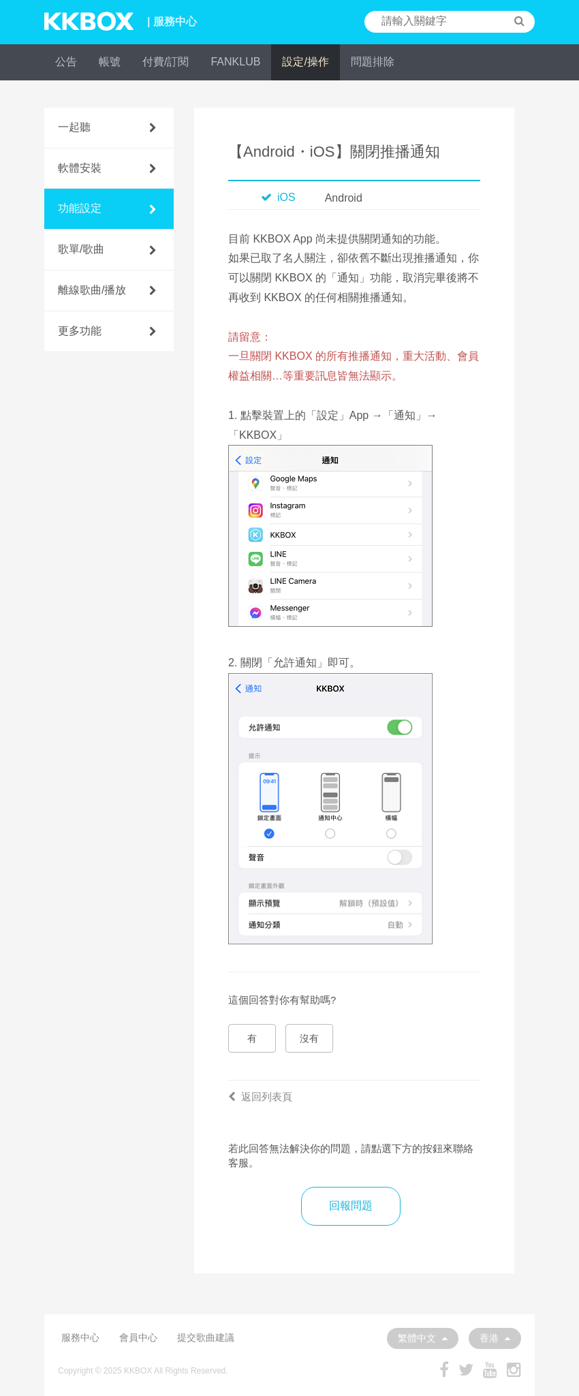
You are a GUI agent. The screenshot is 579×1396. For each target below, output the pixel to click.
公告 (66, 61)
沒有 (309, 1038)
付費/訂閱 (165, 61)
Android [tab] (343, 198)
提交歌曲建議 (205, 1337)
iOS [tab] (278, 197)
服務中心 (80, 1337)
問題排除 (372, 61)
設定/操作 (305, 61)
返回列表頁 (260, 1096)
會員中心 (138, 1337)
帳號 (110, 61)
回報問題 (351, 1205)
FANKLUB (235, 61)
